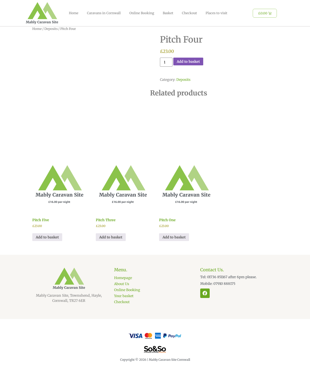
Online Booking (141, 13)
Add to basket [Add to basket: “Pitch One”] (174, 237)
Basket (168, 13)
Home (73, 13)
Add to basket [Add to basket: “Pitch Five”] (47, 237)
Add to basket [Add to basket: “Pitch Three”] (110, 237)
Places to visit (216, 13)
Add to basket (188, 61)
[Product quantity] (166, 62)
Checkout (189, 13)
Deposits (51, 29)
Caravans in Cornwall (104, 13)
